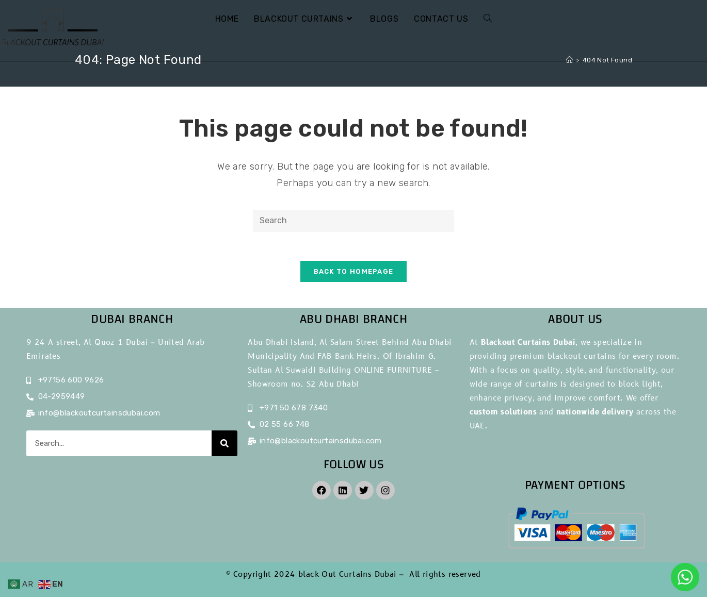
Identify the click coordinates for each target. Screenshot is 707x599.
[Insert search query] (353, 221)
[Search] (224, 445)
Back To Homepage (354, 273)
